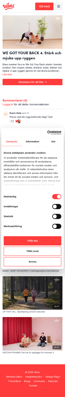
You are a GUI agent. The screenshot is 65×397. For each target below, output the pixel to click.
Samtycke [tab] (11, 141)
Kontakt (33, 385)
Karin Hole (15, 113)
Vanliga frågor (52, 376)
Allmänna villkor (14, 376)
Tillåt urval (32, 251)
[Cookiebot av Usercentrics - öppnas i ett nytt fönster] (47, 133)
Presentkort (14, 381)
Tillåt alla (32, 240)
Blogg (27, 381)
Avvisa (32, 261)
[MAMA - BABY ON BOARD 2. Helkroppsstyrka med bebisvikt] (32, 271)
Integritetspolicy (33, 376)
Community (39, 381)
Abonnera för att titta (33, 82)
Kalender (53, 381)
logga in (8, 104)
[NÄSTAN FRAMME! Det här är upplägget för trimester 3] (32, 352)
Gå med (44, 6)
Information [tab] (32, 141)
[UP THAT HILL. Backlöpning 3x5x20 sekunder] (32, 311)
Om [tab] (53, 141)
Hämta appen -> (33, 390)
